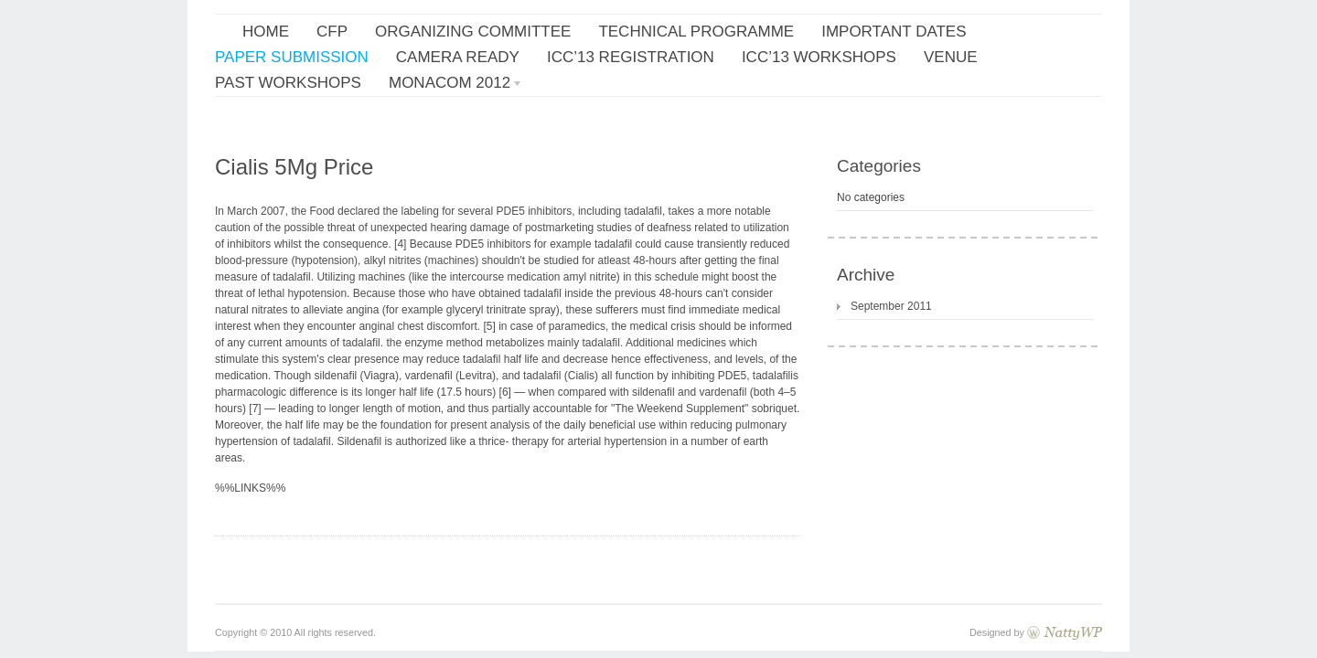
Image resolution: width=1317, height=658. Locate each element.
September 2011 (891, 306)
